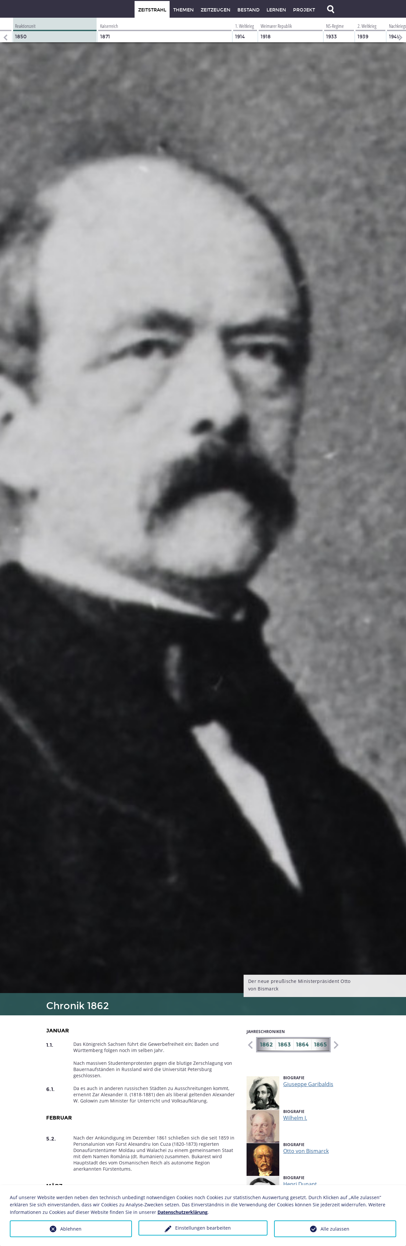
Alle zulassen (335, 1229)
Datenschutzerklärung (182, 1212)
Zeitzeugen (216, 10)
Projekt (304, 10)
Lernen (276, 10)
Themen (183, 10)
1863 (284, 1044)
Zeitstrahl (152, 10)
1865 (320, 1044)
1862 (266, 1044)
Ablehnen (71, 1229)
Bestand (248, 10)
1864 (302, 1044)
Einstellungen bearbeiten (203, 1228)
